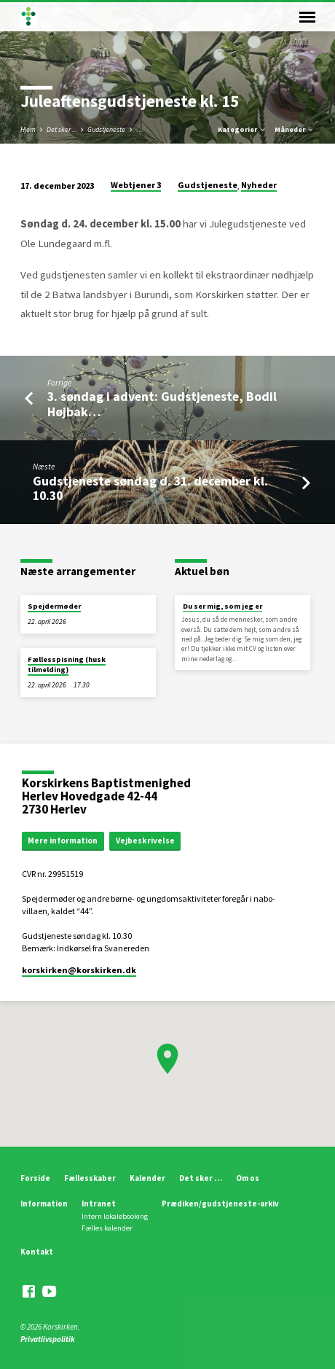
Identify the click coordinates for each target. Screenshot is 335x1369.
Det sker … (200, 1178)
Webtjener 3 (136, 184)
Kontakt (36, 1252)
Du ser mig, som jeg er (222, 606)
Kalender (147, 1178)
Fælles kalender (107, 1228)
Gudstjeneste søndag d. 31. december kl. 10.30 (150, 488)
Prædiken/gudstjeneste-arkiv (220, 1203)
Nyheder (259, 184)
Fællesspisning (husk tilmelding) (67, 664)
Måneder (295, 129)
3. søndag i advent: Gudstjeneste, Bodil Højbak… (162, 403)
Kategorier (242, 129)
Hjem (28, 129)
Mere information (63, 840)
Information (44, 1203)
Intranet (99, 1203)
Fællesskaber (90, 1178)
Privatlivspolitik (47, 1339)
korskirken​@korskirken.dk (79, 969)
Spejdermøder (54, 606)
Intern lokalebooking (115, 1216)
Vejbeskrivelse (145, 840)
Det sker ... (61, 129)
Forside (35, 1178)
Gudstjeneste (106, 129)
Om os (247, 1178)
